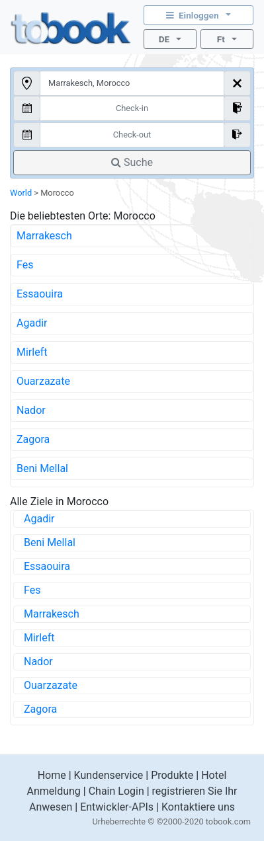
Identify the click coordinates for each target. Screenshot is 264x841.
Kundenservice (109, 775)
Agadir (32, 323)
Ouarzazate (43, 381)
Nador (31, 410)
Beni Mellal (42, 468)
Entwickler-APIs (117, 807)
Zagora (33, 439)
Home (52, 775)
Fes (25, 265)
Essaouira (40, 294)
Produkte (172, 775)
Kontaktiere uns (198, 807)
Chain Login (116, 791)
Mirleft (32, 352)
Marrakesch (44, 235)
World (21, 193)
